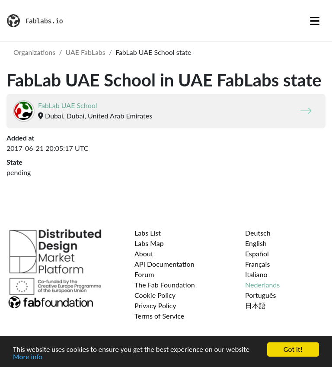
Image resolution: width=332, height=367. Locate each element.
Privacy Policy (155, 305)
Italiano (256, 274)
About (143, 253)
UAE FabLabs (85, 52)
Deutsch (258, 233)
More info (27, 357)
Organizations (34, 52)
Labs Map (149, 243)
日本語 (255, 305)
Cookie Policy (155, 295)
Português (260, 295)
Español (257, 253)
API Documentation (164, 264)
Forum (144, 274)
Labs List (147, 233)
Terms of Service (159, 316)
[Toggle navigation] (314, 20)
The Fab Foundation (164, 285)
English (256, 243)
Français (257, 264)
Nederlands (262, 285)
